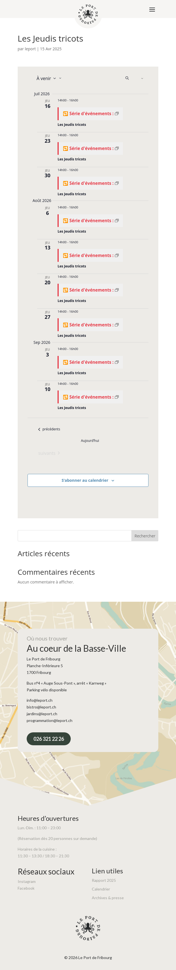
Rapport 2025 (104, 880)
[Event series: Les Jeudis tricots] (90, 113)
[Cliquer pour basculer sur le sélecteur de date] (48, 78)
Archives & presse (108, 897)
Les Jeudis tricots (72, 124)
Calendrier (101, 889)
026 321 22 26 (48, 739)
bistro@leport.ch (41, 707)
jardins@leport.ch (42, 713)
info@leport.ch (39, 700)
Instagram (27, 881)
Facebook (26, 888)
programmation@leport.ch (49, 720)
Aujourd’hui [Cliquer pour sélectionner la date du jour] (90, 441)
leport (30, 48)
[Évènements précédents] (49, 429)
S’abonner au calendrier (85, 480)
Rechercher (144, 536)
